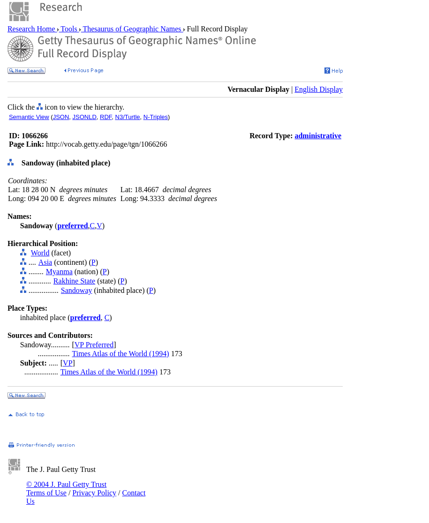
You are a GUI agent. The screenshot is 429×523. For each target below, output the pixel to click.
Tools (69, 29)
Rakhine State (74, 281)
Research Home (32, 29)
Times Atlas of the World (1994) (120, 354)
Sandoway (76, 290)
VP (67, 363)
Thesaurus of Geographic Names (132, 29)
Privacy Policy (94, 493)
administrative (317, 136)
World (40, 253)
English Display (318, 89)
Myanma (59, 272)
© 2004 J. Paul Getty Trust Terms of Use (66, 488)
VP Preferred (94, 345)
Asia (45, 262)
